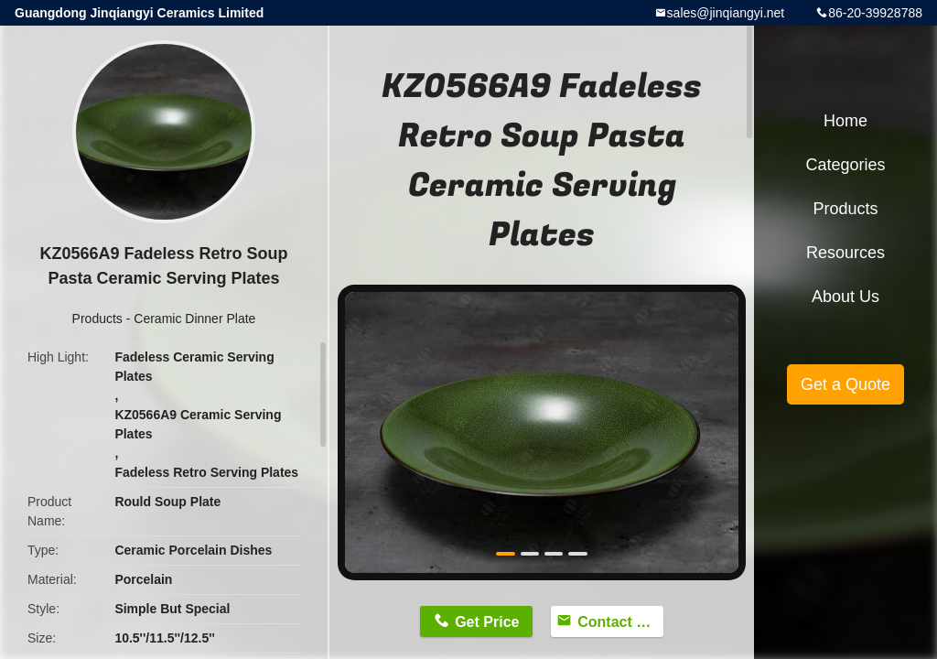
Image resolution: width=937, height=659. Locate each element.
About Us (845, 296)
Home (845, 121)
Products (97, 318)
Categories (845, 165)
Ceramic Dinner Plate (194, 318)
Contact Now (620, 622)
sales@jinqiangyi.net (726, 12)
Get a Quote (845, 384)
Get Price (487, 622)
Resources (845, 252)
